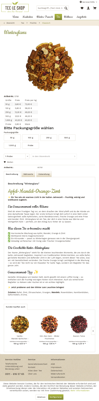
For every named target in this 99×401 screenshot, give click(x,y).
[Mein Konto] (88, 8)
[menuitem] (53, 8)
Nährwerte (28, 174)
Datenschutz (57, 370)
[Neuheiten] (28, 17)
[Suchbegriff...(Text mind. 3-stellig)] (53, 8)
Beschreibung (12, 174)
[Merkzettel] (82, 8)
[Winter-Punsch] (45, 17)
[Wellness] (68, 17)
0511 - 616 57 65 (14, 374)
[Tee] (58, 17)
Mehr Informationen (80, 390)
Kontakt (31, 367)
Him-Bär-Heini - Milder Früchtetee (49, 337)
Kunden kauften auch (15, 307)
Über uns (32, 374)
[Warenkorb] (94, 8)
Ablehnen (41, 397)
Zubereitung (44, 174)
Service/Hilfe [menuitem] (87, 2)
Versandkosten (58, 377)
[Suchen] (66, 8)
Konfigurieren (56, 397)
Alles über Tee (35, 370)
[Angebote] (81, 17)
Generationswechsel (37, 364)
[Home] (16, 17)
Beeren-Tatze (79, 336)
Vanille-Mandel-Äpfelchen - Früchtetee (20, 337)
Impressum (56, 367)
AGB (53, 364)
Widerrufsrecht (58, 374)
